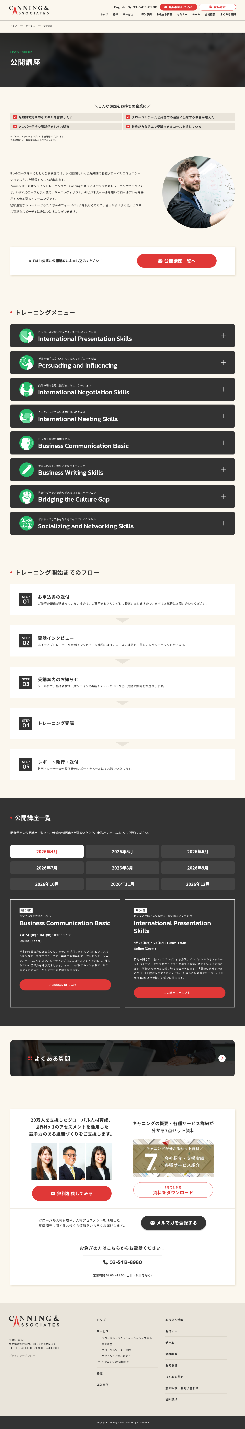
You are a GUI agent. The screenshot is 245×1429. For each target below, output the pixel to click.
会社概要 (210, 14)
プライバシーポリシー (22, 1355)
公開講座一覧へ (180, 261)
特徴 (115, 14)
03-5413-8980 (145, 7)
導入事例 (146, 14)
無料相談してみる (181, 7)
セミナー (182, 14)
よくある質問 (228, 14)
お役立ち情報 (164, 14)
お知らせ (171, 1365)
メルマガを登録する (177, 1222)
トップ (104, 14)
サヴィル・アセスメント (116, 1356)
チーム (196, 14)
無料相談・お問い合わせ (181, 1388)
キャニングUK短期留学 (115, 1361)
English (119, 7)
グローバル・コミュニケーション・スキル (127, 1338)
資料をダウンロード (173, 1190)
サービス (30, 25)
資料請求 (220, 7)
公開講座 (107, 1344)
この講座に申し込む (62, 985)
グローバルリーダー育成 (116, 1350)
